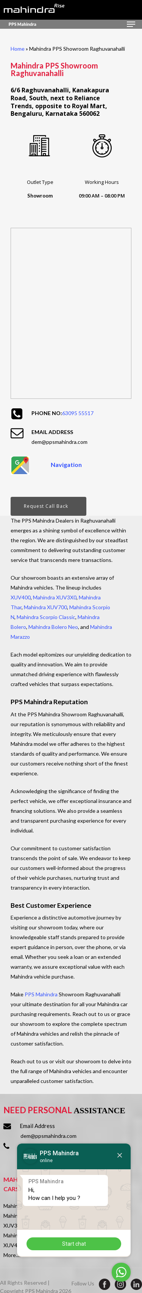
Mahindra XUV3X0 (54, 597)
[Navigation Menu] (131, 24)
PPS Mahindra (41, 994)
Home (18, 48)
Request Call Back (46, 506)
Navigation (66, 464)
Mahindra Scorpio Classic (46, 617)
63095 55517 (78, 413)
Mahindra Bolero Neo (53, 627)
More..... (12, 1255)
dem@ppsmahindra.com (59, 442)
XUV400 (21, 597)
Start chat (74, 1244)
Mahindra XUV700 (45, 607)
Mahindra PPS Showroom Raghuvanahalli (54, 69)
